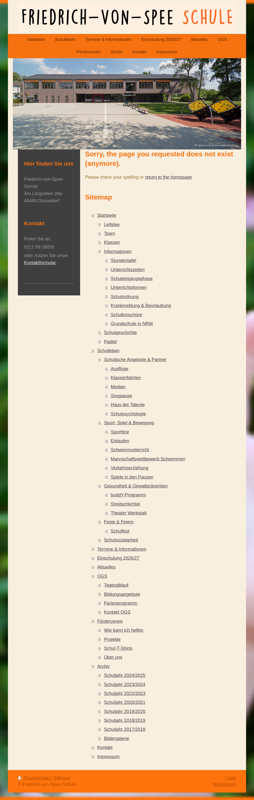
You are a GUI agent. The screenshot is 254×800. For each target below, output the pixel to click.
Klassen (112, 242)
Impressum (108, 756)
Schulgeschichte (120, 332)
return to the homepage (168, 177)
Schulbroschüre (126, 314)
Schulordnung (125, 296)
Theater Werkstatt (129, 513)
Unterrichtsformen (129, 287)
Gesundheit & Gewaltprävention (136, 486)
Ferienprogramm (120, 603)
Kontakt (105, 747)
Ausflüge (119, 368)
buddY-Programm (128, 494)
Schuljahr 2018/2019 (124, 720)
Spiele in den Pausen (132, 477)
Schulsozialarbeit (121, 540)
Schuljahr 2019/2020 (124, 711)
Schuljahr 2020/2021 (124, 702)
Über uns (113, 657)
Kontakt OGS (117, 612)
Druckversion (34, 777)
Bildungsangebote (122, 594)
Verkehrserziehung (130, 467)
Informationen (117, 251)
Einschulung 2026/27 (118, 558)
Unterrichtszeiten (128, 269)
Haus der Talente (128, 404)
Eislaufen (120, 440)
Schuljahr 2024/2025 (124, 675)
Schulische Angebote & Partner (135, 359)
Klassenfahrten (126, 377)
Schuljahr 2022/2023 (124, 693)
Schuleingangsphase (132, 278)
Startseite (106, 215)
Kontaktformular (40, 262)
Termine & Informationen (121, 549)
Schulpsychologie (128, 413)
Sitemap (62, 777)
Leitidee (112, 224)
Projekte (112, 639)
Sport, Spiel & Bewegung (129, 422)
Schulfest (120, 531)
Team (109, 233)
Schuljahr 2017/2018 (124, 729)
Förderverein (110, 621)
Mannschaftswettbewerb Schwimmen (148, 459)
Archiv (103, 666)
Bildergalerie (116, 738)
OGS (102, 576)
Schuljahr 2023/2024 (124, 684)
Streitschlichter (125, 504)
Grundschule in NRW (132, 323)
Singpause (121, 395)
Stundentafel (123, 260)
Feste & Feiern (118, 521)
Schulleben (108, 350)
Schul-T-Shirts (118, 648)
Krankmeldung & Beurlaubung (141, 305)
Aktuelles (106, 567)
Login (230, 777)
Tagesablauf (116, 585)
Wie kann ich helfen (123, 630)
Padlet (110, 341)
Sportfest (120, 431)
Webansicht (224, 784)
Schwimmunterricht (130, 449)
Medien (118, 386)
